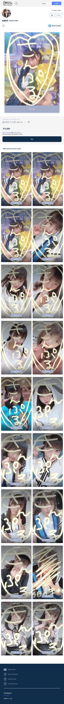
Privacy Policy (17, 132)
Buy (32, 139)
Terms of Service (6, 132)
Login (56, 3)
